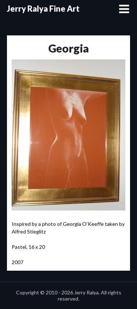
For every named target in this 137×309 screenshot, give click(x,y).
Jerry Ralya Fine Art (43, 8)
